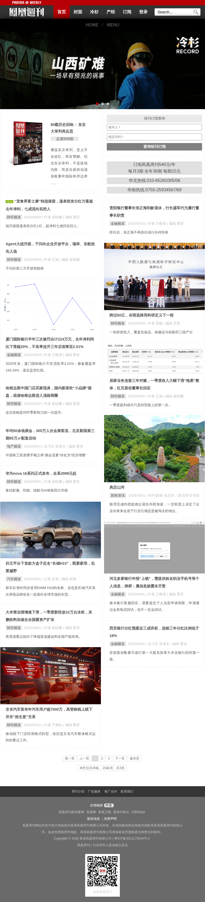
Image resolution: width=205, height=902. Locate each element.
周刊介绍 (78, 791)
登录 (143, 12)
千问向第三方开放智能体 (25, 268)
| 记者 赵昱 (51, 579)
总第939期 (64, 139)
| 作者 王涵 (51, 260)
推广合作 (110, 791)
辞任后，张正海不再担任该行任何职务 (138, 232)
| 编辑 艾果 (172, 323)
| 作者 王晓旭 (156, 223)
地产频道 (14, 446)
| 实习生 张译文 (54, 446)
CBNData (138, 812)
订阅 (127, 12)
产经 (111, 12)
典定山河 (116, 487)
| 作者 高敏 (155, 323)
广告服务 (94, 791)
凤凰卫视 (104, 812)
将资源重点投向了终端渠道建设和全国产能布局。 (44, 637)
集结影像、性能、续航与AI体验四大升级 (37, 490)
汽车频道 (14, 579)
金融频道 (118, 223)
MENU (113, 25)
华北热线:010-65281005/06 (154, 180)
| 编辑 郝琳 (68, 579)
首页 (61, 12)
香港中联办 (121, 812)
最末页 (134, 758)
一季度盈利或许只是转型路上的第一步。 (140, 405)
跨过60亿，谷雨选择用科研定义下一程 (141, 315)
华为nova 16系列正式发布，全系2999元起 (41, 473)
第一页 (69, 758)
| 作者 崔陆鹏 (52, 217)
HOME (92, 25)
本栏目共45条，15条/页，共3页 (102, 768)
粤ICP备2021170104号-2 (132, 838)
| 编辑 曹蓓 (71, 217)
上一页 (84, 758)
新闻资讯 (118, 495)
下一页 (120, 758)
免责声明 (110, 819)
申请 (108, 805)
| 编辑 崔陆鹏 (70, 260)
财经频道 (14, 217)
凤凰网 (91, 812)
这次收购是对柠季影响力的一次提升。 (35, 412)
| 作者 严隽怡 (52, 725)
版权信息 (93, 819)
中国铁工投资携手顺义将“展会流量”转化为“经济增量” (46, 455)
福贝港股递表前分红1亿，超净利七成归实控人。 (43, 226)
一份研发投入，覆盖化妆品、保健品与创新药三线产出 (151, 332)
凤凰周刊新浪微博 (71, 812)
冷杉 (94, 12)
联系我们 (127, 791)
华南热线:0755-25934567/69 (154, 190)
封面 (78, 12)
